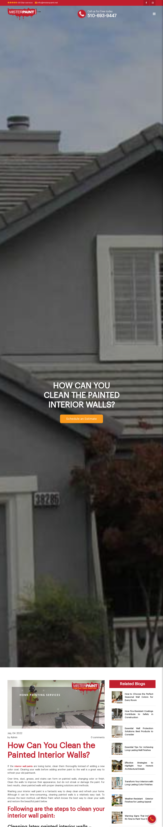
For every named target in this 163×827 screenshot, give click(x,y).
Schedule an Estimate (81, 419)
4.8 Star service (21, 3)
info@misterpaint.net (49, 3)
